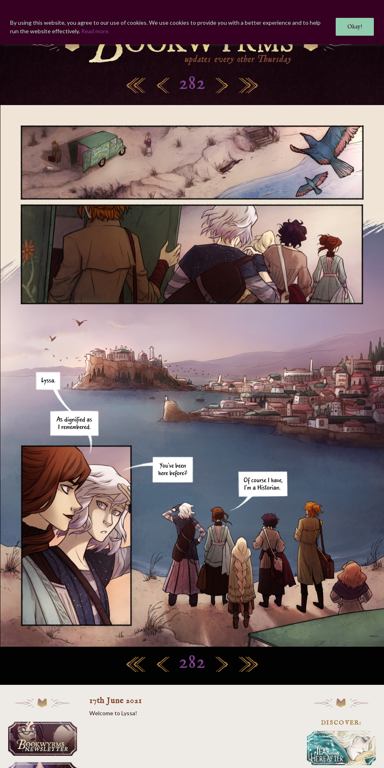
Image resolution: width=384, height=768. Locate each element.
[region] (192, 22)
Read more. (95, 31)
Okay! (354, 26)
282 (192, 84)
